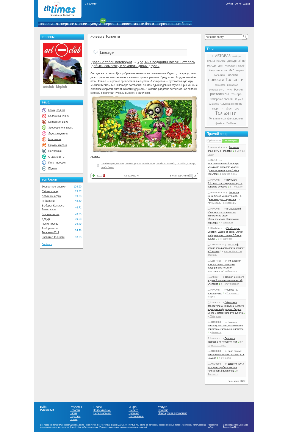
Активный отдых (51, 196)
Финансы (228, 222)
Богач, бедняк (56, 110)
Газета (73, 419)
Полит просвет (57, 162)
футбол (220, 123)
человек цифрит (133, 163)
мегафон (221, 70)
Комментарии (229, 140)
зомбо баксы (107, 167)
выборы (236, 56)
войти (229, 3)
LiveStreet (234, 427)
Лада (212, 70)
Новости (75, 410)
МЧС (232, 70)
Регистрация (47, 409)
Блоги (73, 413)
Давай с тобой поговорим (111, 62)
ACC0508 (215, 322)
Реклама (163, 410)
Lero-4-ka (215, 244)
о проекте (91, 3)
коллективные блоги (137, 24)
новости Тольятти (225, 79)
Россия (238, 89)
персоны (111, 24)
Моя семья (54, 139)
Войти (43, 406)
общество (220, 85)
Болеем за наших (58, 116)
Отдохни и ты (56, 156)
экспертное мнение (71, 24)
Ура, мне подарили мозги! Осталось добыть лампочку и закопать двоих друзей (143, 64)
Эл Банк (231, 123)
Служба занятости (232, 103)
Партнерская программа (172, 413)
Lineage (191, 163)
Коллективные (102, 410)
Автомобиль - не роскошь (222, 203)
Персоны (75, 416)
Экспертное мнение (54, 186)
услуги (96, 24)
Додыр (46, 219)
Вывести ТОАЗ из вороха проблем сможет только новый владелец (226, 367)
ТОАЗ (236, 108)
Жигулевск (230, 65)
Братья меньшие (58, 121)
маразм (120, 163)
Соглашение (135, 416)
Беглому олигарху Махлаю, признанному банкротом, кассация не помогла (226, 325)
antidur (214, 277)
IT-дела (52, 168)
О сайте (133, 410)
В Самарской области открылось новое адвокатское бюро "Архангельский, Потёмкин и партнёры (224, 215)
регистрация (242, 3)
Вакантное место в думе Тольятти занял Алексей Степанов (226, 280)
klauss (214, 302)
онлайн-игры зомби (165, 163)
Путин (229, 89)
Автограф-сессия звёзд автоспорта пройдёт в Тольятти (226, 248)
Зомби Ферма (108, 163)
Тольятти (226, 113)
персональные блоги (174, 24)
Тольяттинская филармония (226, 118)
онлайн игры (148, 163)
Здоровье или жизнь (60, 127)
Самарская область (221, 99)
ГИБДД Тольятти (216, 61)
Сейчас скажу (50, 191)
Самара (235, 94)
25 (195, 176)
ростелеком (219, 94)
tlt (212, 56)
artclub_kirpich (55, 87)
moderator (216, 147)
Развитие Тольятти (53, 237)
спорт (215, 108)
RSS (243, 381)
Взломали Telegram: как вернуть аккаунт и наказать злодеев (225, 183)
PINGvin (135, 176)
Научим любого (57, 145)
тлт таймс (181, 163)
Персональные (102, 413)
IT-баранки (48, 200)
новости (46, 24)
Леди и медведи (57, 133)
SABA (213, 160)
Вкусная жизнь (50, 214)
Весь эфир (233, 381)
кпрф (241, 65)
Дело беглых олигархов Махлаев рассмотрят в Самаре (226, 354)
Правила (133, 413)
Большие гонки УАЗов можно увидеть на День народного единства (224, 196)
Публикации (214, 140)
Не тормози (55, 150)
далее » (95, 156)
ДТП (220, 65)
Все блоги (47, 244)
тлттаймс (226, 108)
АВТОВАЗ (223, 56)
